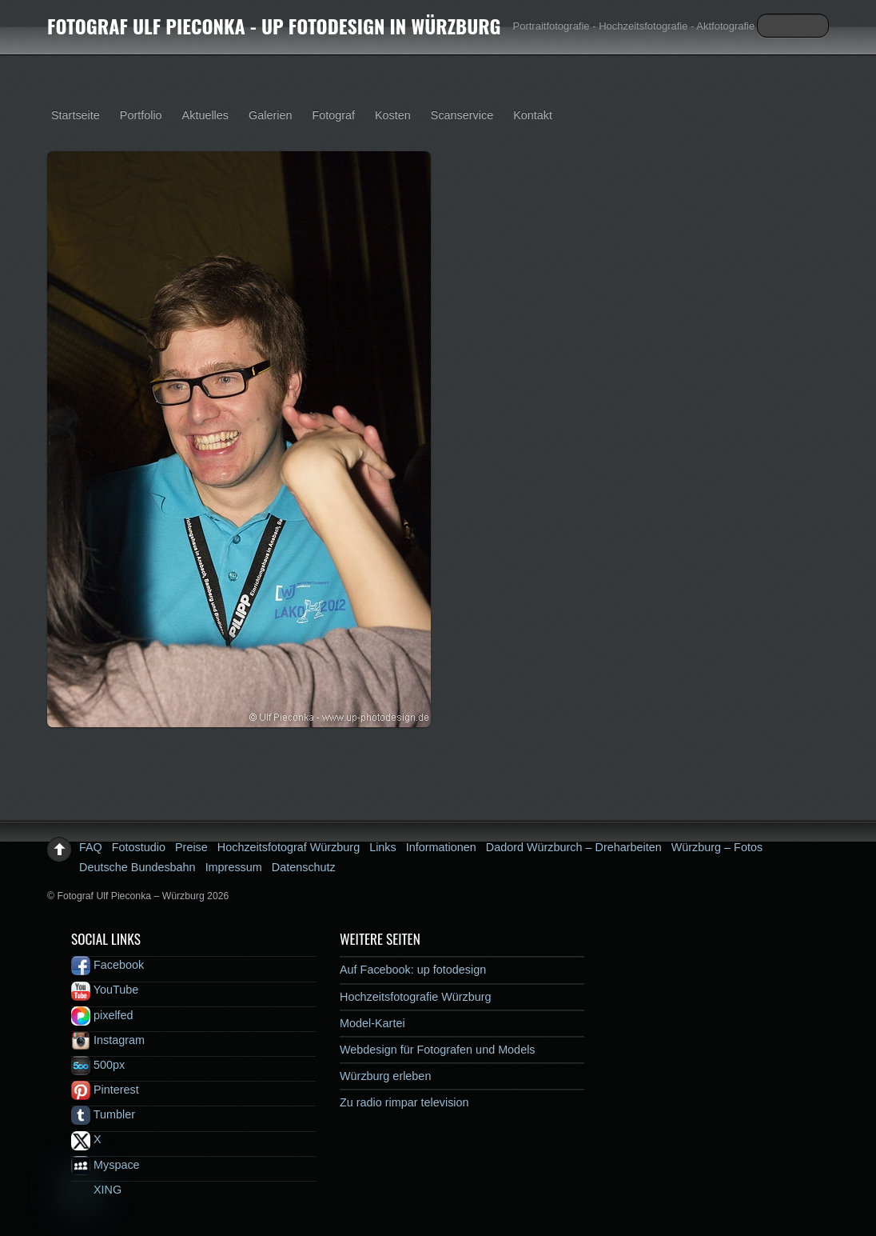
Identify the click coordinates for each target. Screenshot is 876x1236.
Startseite (75, 115)
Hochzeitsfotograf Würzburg (288, 847)
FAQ (90, 847)
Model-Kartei (372, 1023)
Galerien (270, 115)
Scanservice (462, 115)
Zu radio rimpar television (404, 1102)
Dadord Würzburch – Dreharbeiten (574, 847)
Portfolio (141, 115)
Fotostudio (138, 847)
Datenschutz (304, 867)
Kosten (393, 115)
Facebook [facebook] (107, 964)
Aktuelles (205, 115)
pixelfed (102, 1015)
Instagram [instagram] (108, 1040)
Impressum (233, 867)
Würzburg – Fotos (717, 847)
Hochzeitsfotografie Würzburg (416, 996)
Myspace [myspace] (105, 1164)
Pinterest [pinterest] (105, 1089)
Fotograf (333, 115)
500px (98, 1064)
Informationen (441, 847)
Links (382, 847)
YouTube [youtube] (104, 989)
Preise (191, 847)
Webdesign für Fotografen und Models (438, 1049)
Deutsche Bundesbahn (137, 867)
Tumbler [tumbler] (103, 1114)
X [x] (86, 1139)
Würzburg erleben (385, 1076)
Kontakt (532, 115)
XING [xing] (96, 1189)
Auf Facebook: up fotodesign (413, 969)
